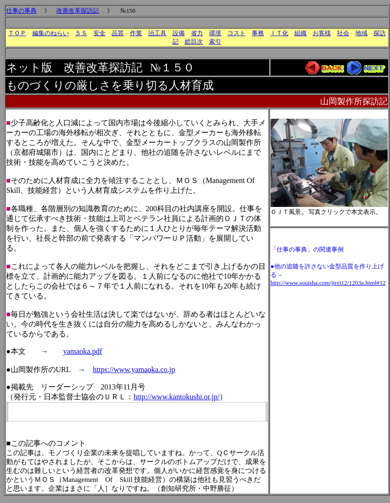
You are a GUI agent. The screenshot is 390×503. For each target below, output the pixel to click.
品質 (118, 33)
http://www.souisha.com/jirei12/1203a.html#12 (328, 282)
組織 (300, 33)
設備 (178, 33)
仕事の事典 (21, 10)
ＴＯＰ (17, 33)
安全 (99, 33)
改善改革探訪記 (77, 10)
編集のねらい (50, 33)
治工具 (157, 33)
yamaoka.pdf (82, 351)
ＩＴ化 (279, 33)
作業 (136, 33)
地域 (361, 33)
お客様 (322, 33)
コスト (236, 33)
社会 (343, 33)
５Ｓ (81, 33)
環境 (215, 33)
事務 (258, 33)
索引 (215, 41)
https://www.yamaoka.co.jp (134, 369)
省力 (197, 33)
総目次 (194, 41)
